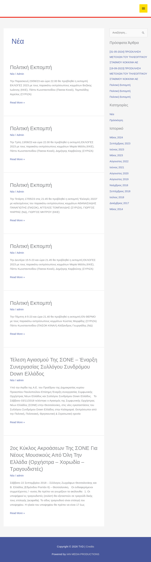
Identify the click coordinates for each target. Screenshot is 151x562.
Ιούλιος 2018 (117, 208)
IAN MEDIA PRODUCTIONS (83, 552)
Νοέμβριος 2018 (119, 195)
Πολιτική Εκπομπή (32, 67)
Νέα (12, 73)
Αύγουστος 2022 (119, 172)
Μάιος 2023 (116, 166)
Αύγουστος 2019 (119, 189)
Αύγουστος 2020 (119, 184)
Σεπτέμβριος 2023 (120, 154)
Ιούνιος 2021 (117, 178)
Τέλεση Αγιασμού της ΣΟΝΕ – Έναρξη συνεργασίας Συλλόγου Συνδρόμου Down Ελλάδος (47, 366)
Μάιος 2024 (116, 148)
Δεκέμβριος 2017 (120, 213)
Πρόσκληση (116, 130)
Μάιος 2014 (116, 219)
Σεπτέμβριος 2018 (120, 202)
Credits (90, 544)
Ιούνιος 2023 (117, 160)
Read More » (17, 102)
